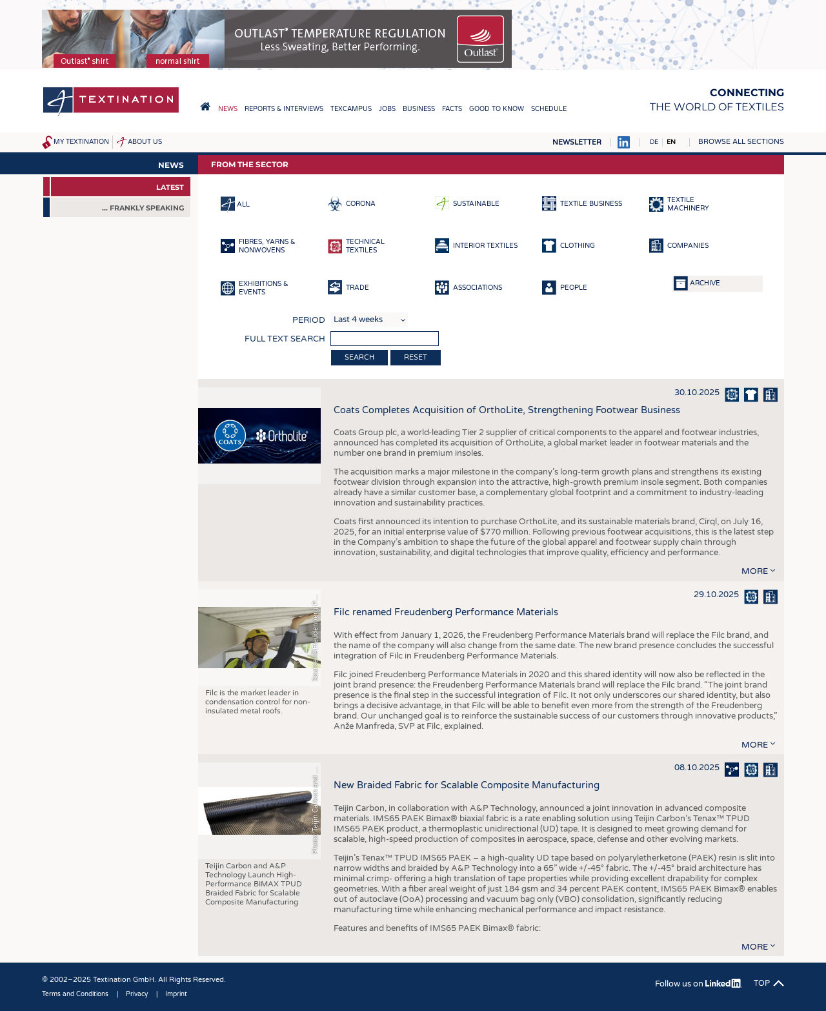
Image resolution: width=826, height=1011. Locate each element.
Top (762, 983)
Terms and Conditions (75, 994)
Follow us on (698, 984)
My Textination (81, 142)
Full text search (285, 339)
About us (145, 142)
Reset (415, 357)
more (754, 571)
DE (654, 142)
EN (671, 142)
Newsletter (576, 142)
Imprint (176, 994)
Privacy (137, 994)
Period (308, 320)
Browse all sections (741, 142)
